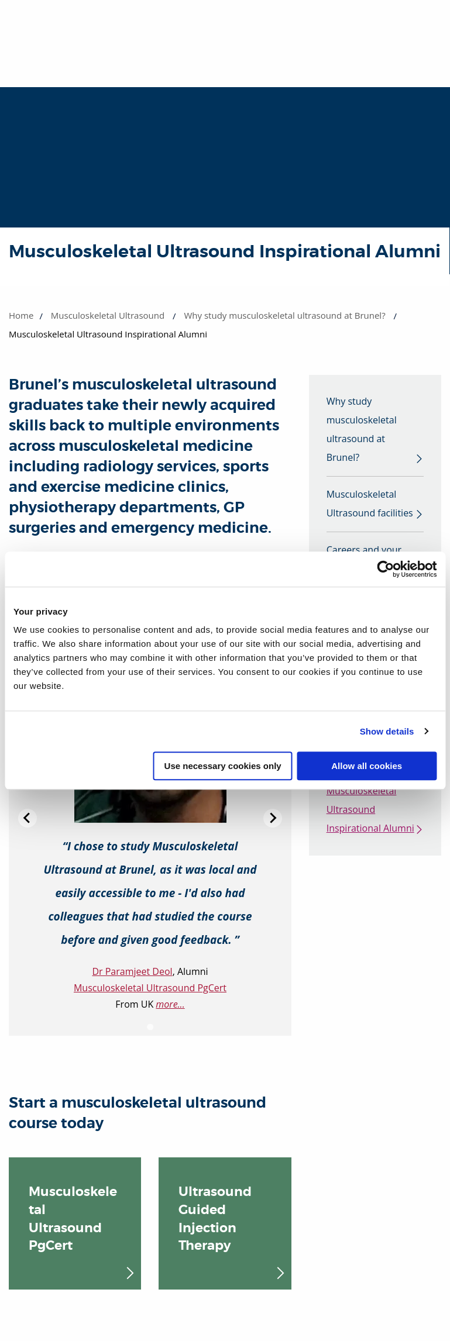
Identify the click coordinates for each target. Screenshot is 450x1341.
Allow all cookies (366, 766)
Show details (387, 731)
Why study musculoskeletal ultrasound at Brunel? (285, 315)
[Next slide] (272, 818)
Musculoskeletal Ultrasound (107, 315)
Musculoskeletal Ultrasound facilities (370, 504)
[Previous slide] (27, 818)
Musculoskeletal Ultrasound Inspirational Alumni (370, 810)
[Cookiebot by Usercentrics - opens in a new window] (385, 569)
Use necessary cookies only (222, 766)
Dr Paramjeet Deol (132, 971)
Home (21, 315)
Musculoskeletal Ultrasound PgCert (150, 987)
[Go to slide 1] (150, 1026)
